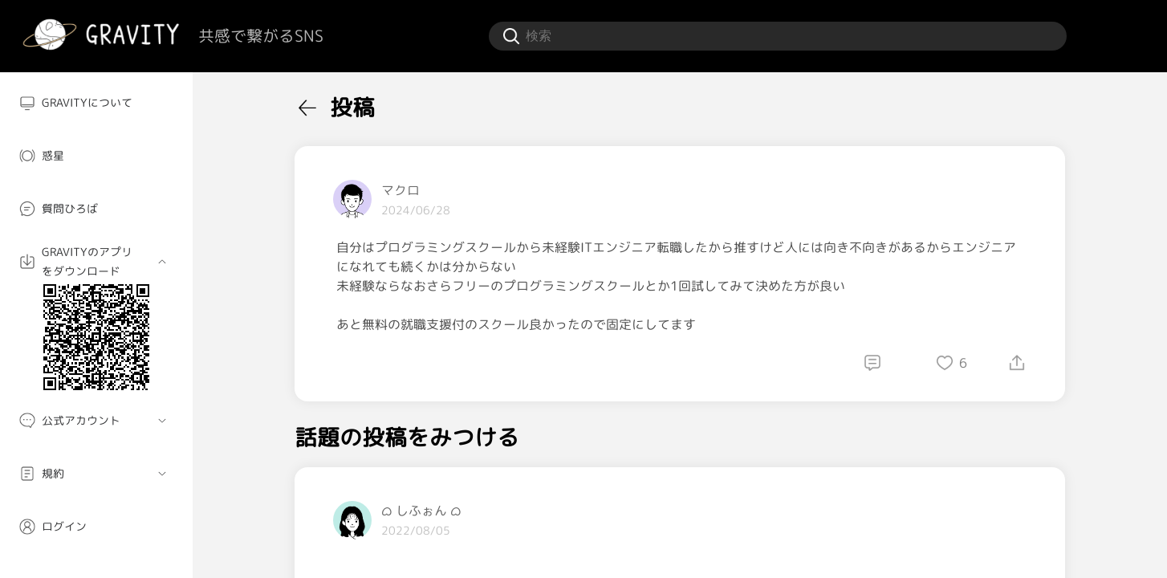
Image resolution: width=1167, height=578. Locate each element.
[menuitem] (96, 102)
